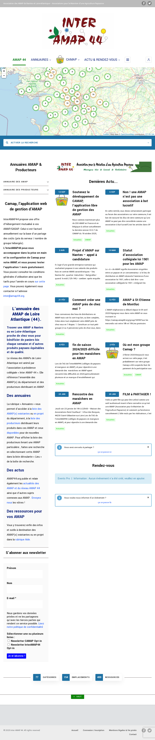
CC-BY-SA (149, 134)
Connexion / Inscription (93, 730)
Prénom (11, 568)
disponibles (13, 433)
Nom (9, 583)
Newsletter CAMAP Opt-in (25, 641)
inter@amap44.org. (14, 296)
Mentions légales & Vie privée (123, 730)
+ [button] (4, 71)
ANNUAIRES (41, 59)
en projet (39, 414)
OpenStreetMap (127, 134)
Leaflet (106, 134)
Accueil (75, 730)
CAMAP (67, 60)
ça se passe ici (104, 452)
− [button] (4, 76)
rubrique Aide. (22, 539)
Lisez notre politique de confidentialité (25, 625)
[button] (149, 60)
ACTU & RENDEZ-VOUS (102, 59)
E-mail (11, 598)
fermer (148, 447)
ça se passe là (104, 502)
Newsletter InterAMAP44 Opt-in (23, 646)
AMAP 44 (19, 59)
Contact (133, 734)
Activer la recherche (22, 142)
